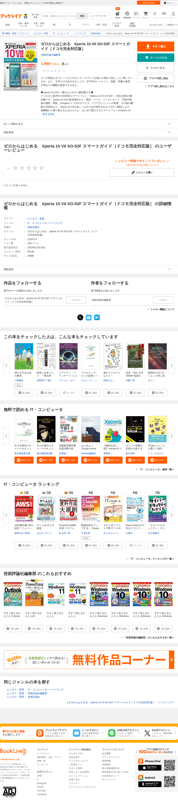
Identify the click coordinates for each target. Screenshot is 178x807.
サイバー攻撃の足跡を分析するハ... (134, 448)
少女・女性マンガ (38, 24)
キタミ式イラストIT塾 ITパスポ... (113, 527)
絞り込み (35, 16)
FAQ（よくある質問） (80, 772)
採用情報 (106, 761)
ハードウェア (55, 223)
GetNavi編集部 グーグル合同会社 (97, 453)
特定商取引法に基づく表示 (115, 772)
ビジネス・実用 (35, 218)
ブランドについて (111, 757)
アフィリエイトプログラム (82, 787)
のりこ (151, 380)
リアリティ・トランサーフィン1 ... (68, 375)
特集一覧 (41, 761)
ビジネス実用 (116, 24)
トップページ (43, 753)
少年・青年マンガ (23, 24)
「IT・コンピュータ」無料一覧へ (156, 469)
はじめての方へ (156, 25)
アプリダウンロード (79, 761)
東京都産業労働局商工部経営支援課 (32, 453)
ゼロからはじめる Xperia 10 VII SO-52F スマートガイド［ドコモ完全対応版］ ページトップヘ (120, 702)
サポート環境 (75, 768)
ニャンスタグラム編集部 (160, 453)
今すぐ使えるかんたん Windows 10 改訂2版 (163, 616)
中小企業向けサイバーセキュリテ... (22, 448)
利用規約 (106, 764)
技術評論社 (33, 227)
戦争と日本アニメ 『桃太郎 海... (45, 375)
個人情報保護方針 (111, 768)
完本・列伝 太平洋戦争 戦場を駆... (134, 375)
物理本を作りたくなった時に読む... (156, 375)
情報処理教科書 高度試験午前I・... (67, 448)
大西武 (129, 533)
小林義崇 (18, 380)
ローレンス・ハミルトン (93, 380)
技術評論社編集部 (51, 54)
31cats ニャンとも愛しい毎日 (156, 447)
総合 (8, 24)
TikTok (40, 787)
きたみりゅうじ (111, 533)
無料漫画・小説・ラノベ (49, 757)
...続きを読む (48, 114)
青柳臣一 (107, 453)
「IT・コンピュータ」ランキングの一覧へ (151, 558)
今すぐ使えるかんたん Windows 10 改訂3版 (141, 616)
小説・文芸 (101, 24)
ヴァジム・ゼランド (69, 380)
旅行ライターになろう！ (111, 374)
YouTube (41, 790)
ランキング (42, 764)
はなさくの (42, 533)
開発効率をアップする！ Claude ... (90, 528)
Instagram (42, 783)
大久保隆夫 (153, 533)
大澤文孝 (85, 533)
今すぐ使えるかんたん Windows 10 (120, 616)
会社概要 (106, 753)
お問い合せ (74, 779)
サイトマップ (108, 779)
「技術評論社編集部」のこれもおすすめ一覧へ (149, 637)
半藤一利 (130, 380)
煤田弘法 (18, 533)
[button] (24, 392)
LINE (39, 775)
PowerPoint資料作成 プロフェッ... (67, 528)
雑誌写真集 (132, 24)
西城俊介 (29, 533)
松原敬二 (63, 453)
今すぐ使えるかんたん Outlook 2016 (12, 616)
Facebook (42, 794)
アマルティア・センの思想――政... (89, 375)
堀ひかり (51, 380)
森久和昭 (130, 453)
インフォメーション (79, 776)
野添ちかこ (109, 380)
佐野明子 (41, 380)
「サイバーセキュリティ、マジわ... (156, 528)
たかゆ (53, 533)
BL (54, 24)
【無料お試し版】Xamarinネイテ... (112, 448)
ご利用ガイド (172, 25)
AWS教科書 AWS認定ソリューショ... (23, 528)
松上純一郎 (64, 533)
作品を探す (74, 757)
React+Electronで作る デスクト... (135, 527)
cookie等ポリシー (111, 776)
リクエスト (74, 783)
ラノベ (85, 24)
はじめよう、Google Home (88, 447)
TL (70, 24)
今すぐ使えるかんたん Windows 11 (55, 616)
